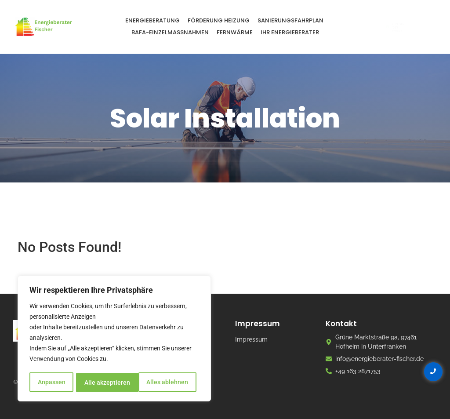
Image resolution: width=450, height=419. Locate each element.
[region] (114, 339)
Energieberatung (152, 20)
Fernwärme (235, 32)
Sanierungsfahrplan (290, 20)
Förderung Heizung (219, 20)
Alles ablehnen (105, 382)
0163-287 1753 (398, 23)
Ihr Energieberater (290, 32)
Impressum (251, 339)
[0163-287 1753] (367, 27)
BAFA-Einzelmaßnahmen (170, 32)
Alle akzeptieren (168, 382)
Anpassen (51, 382)
